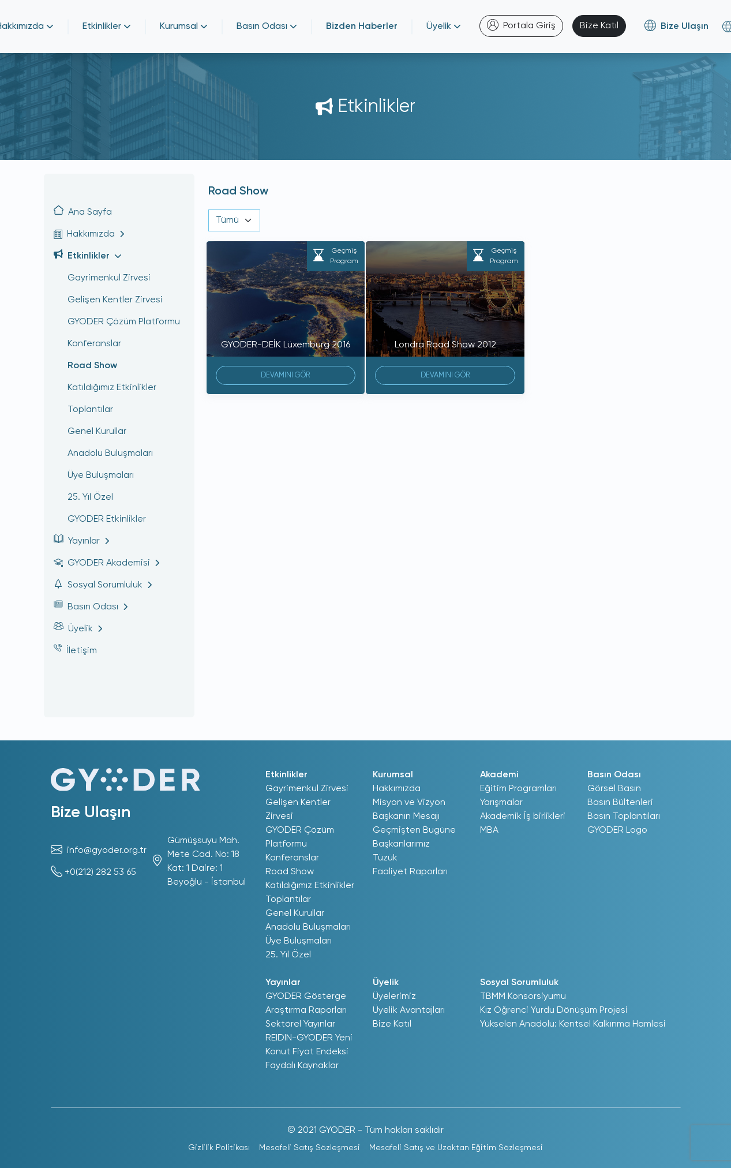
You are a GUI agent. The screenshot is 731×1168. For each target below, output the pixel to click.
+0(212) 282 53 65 (100, 872)
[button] (119, 234)
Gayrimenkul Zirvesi (109, 278)
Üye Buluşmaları (101, 475)
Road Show (92, 365)
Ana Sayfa (83, 211)
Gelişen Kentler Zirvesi (115, 300)
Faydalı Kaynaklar (302, 1065)
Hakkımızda (397, 788)
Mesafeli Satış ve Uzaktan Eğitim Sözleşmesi (456, 1148)
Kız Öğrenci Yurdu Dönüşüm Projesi (554, 1010)
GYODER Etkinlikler (107, 519)
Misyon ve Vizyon (409, 802)
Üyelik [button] (443, 26)
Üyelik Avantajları (409, 1010)
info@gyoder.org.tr (107, 850)
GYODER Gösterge (305, 996)
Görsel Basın (614, 788)
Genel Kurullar (97, 431)
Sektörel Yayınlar (300, 1024)
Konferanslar (94, 344)
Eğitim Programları (518, 788)
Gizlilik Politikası (219, 1148)
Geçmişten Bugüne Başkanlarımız (414, 837)
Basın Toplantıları (623, 816)
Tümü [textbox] (227, 220)
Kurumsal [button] (184, 26)
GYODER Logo (617, 830)
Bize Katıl (599, 26)
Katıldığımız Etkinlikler (112, 387)
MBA (489, 830)
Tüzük (385, 858)
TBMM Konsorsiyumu (523, 996)
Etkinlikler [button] (107, 26)
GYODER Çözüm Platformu (124, 322)
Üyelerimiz (394, 996)
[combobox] (234, 220)
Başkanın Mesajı (406, 816)
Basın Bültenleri (620, 802)
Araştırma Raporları (306, 1010)
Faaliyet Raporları (410, 872)
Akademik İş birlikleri (522, 816)
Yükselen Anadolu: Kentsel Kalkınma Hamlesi (573, 1024)
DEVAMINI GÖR (285, 375)
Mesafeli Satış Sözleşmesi (309, 1148)
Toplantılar (90, 409)
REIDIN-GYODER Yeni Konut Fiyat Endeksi (309, 1045)
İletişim (75, 650)
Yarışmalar (501, 802)
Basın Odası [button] (267, 26)
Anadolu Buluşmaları (110, 453)
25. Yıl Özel (90, 497)
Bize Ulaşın (90, 812)
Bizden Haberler (362, 26)
